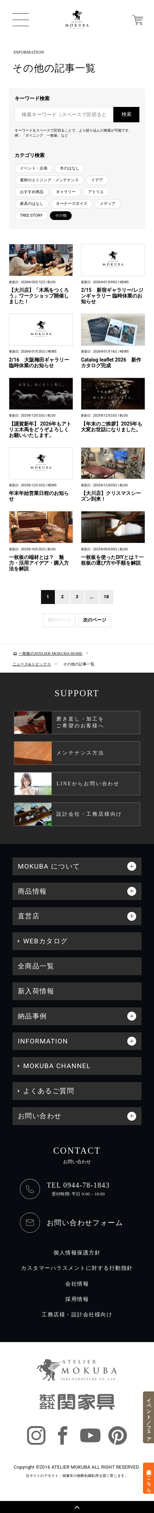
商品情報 (32, 891)
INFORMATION (43, 1041)
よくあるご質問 (48, 1091)
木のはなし (69, 168)
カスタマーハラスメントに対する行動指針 (77, 1268)
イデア (97, 180)
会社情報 (77, 1284)
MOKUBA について (49, 866)
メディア (107, 203)
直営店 (29, 916)
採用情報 (77, 1299)
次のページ (94, 620)
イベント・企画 (33, 168)
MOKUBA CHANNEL (57, 1066)
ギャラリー (66, 192)
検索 (127, 114)
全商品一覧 (36, 966)
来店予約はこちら (149, 1478)
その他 (61, 215)
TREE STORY (31, 215)
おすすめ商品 (31, 192)
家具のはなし (31, 203)
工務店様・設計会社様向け (77, 1315)
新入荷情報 (36, 991)
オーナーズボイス (71, 203)
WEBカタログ (45, 941)
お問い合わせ (40, 1116)
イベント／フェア (149, 1417)
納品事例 (32, 1016)
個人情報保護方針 (77, 1253)
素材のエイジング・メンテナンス (49, 180)
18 (106, 596)
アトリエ (96, 192)
